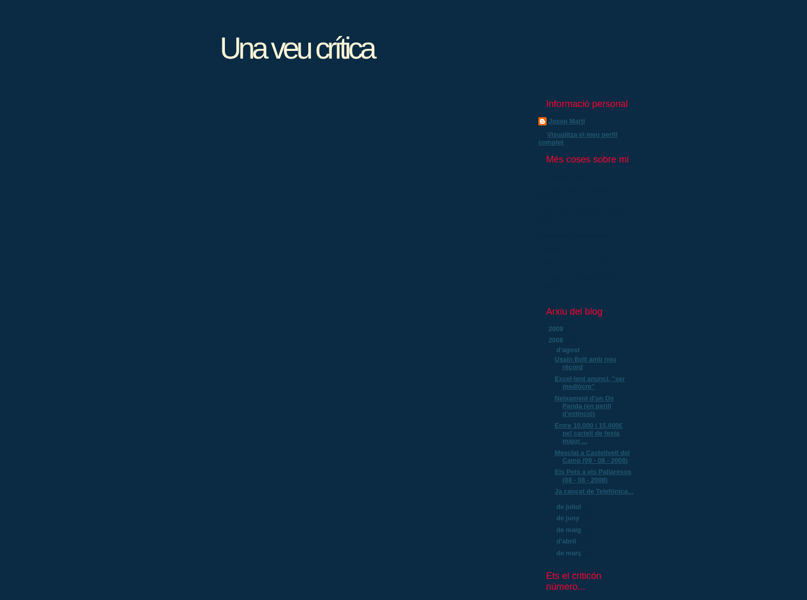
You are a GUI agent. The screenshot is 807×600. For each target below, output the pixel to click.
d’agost (569, 350)
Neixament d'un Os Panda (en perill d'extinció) (584, 406)
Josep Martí (567, 121)
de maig (569, 530)
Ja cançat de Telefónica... (594, 491)
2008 (557, 340)
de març (569, 553)
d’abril (567, 541)
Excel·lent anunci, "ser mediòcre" (590, 382)
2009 (557, 329)
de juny (568, 518)
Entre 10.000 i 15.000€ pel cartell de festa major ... (589, 433)
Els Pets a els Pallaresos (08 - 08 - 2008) (593, 475)
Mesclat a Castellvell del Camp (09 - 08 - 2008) (592, 456)
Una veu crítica (297, 48)
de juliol (569, 507)
